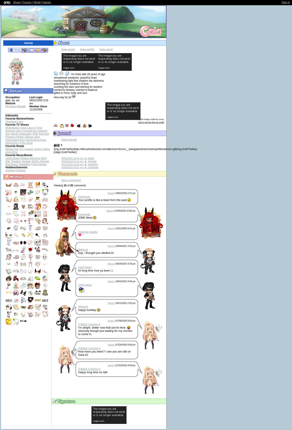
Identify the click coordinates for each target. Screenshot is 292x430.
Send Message (31, 50)
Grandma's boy (14, 121)
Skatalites (24, 164)
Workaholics (12, 127)
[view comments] (71, 180)
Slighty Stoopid (40, 161)
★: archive (78, 161)
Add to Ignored (44, 50)
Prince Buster (39, 164)
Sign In (286, 2)
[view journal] (69, 139)
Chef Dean (85, 267)
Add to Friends (24, 50)
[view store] (106, 49)
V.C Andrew (26, 149)
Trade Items (38, 50)
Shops (16, 2)
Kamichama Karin (36, 140)
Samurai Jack (13, 130)
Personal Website (15, 106)
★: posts (77, 158)
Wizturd (83, 249)
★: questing (79, 164)
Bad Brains (11, 164)
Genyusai (84, 196)
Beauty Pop (12, 149)
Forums (27, 2)
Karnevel (44, 133)
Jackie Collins (42, 149)
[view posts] (68, 49)
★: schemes (79, 167)
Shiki (35, 133)
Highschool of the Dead (19, 143)
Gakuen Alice (32, 136)
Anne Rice (11, 152)
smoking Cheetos (15, 170)
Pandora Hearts (14, 136)
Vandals (26, 161)
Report (111, 193)
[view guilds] (87, 49)
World (37, 2)
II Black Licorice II (89, 324)
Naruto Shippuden (21, 133)
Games (47, 2)
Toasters (16, 161)
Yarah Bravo (12, 158)
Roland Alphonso (30, 158)
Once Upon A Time (31, 127)
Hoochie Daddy (88, 232)
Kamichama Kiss (15, 140)
